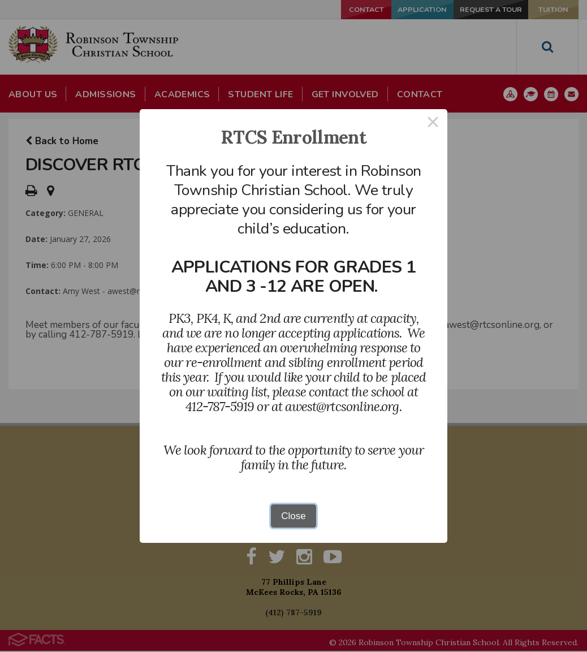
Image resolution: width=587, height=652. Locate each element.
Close (293, 516)
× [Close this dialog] (433, 123)
